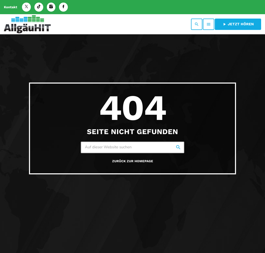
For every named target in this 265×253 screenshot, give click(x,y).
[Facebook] (63, 7)
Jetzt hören (238, 24)
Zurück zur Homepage (132, 161)
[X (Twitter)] (26, 7)
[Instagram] (51, 7)
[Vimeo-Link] (27, 24)
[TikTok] (38, 7)
